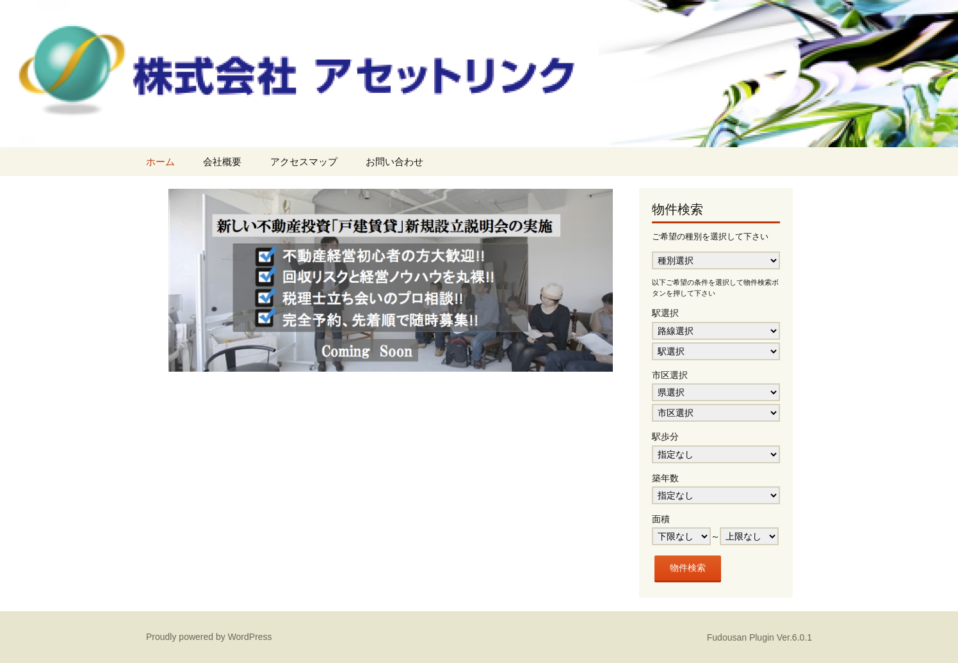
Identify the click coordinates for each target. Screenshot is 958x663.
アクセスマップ (303, 161)
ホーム (160, 161)
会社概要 (222, 161)
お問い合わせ (394, 161)
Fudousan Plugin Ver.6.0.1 (759, 637)
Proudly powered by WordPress (209, 637)
